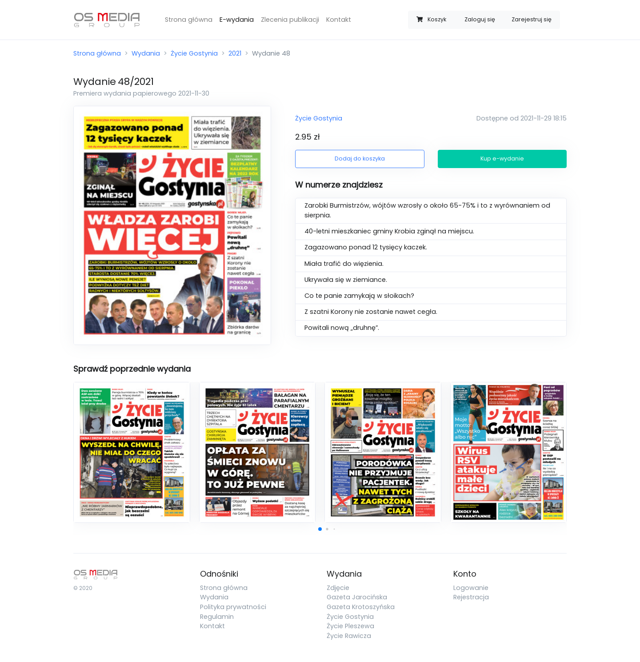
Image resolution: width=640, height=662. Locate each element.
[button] (320, 529)
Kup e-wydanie (502, 158)
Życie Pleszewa (350, 626)
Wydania (146, 53)
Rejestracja (471, 597)
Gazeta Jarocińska (357, 597)
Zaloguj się (479, 19)
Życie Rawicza (349, 635)
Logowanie (470, 587)
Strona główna (188, 19)
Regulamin (217, 616)
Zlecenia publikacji (290, 19)
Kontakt (338, 19)
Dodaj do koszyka (360, 158)
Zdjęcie (338, 587)
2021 (234, 53)
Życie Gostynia (194, 53)
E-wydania (237, 19)
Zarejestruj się (532, 19)
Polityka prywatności (233, 606)
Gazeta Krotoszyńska (361, 606)
